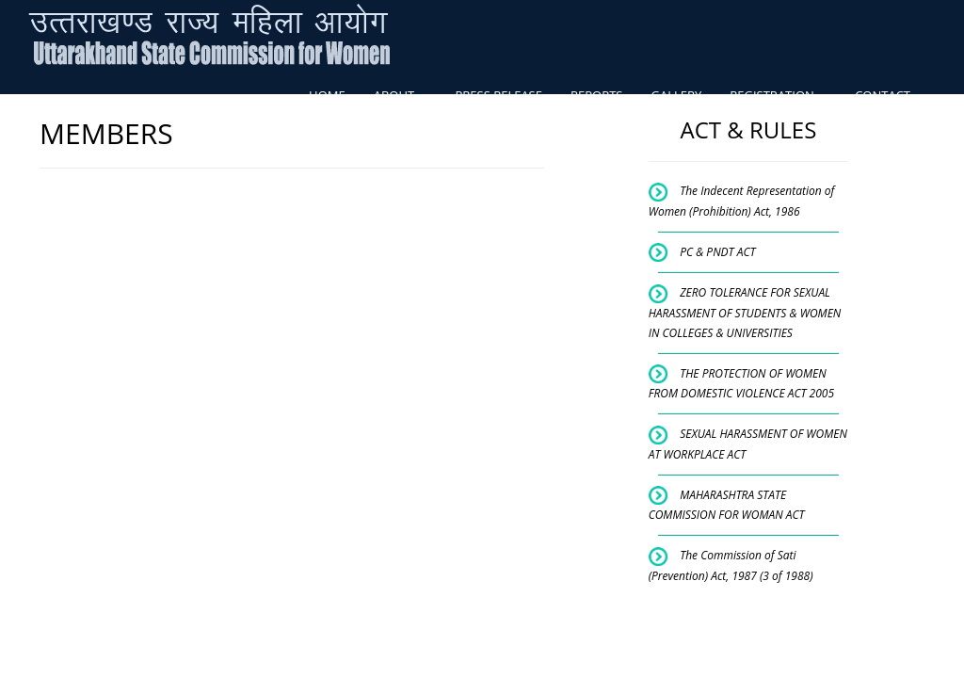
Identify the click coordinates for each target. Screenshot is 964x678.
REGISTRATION (778, 95)
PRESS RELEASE (498, 95)
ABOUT (400, 95)
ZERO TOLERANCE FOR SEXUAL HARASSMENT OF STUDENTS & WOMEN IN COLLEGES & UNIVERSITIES (745, 312)
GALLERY (676, 95)
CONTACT (882, 95)
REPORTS (596, 95)
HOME (327, 95)
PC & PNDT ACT (717, 252)
